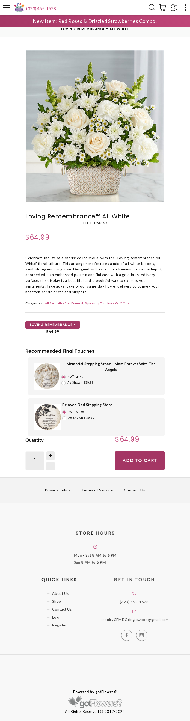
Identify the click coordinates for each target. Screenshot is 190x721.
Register (64, 625)
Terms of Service (97, 490)
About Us (65, 593)
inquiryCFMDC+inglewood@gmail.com (142, 619)
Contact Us (135, 490)
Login (61, 617)
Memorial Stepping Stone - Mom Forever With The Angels (111, 367)
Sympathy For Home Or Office (107, 303)
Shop (61, 601)
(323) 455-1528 (41, 8)
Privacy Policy (57, 490)
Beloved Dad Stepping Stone (87, 405)
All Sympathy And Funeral (64, 303)
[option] (95, 126)
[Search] (152, 7)
